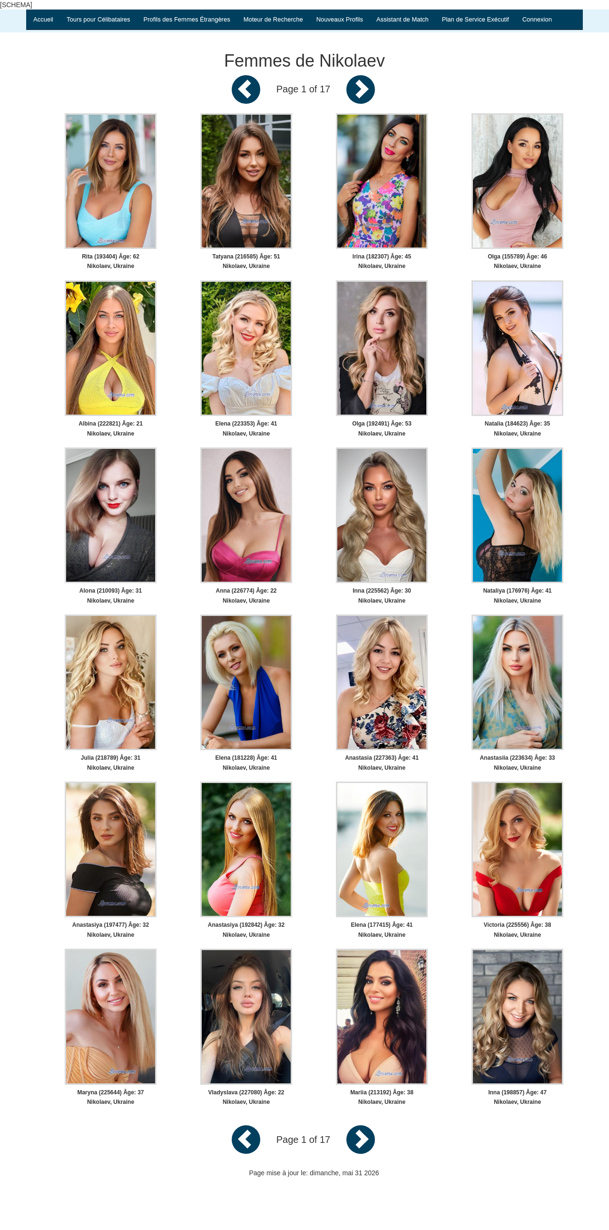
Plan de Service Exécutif (475, 19)
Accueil (43, 19)
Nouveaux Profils (339, 19)
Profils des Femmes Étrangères (187, 19)
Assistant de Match (402, 19)
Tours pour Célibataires (98, 19)
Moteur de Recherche (273, 19)
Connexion (537, 19)
